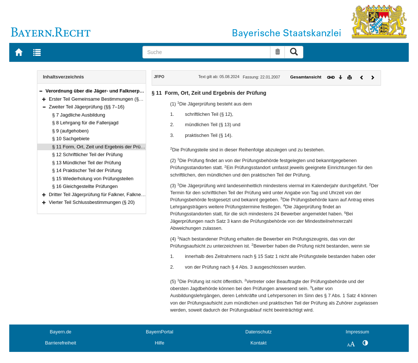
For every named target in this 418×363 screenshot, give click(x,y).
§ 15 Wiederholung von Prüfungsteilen (93, 178)
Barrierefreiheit (60, 343)
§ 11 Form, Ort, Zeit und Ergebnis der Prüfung (101, 146)
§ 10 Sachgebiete (71, 138)
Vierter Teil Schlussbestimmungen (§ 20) (92, 202)
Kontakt (258, 343)
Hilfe (159, 343)
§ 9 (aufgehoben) (70, 131)
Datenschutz (258, 332)
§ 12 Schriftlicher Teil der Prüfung (87, 154)
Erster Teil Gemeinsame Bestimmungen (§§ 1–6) (100, 99)
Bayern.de (60, 332)
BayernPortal (159, 332)
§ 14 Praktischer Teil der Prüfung (87, 170)
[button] (41, 91)
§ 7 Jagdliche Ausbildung (78, 115)
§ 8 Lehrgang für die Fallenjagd (85, 122)
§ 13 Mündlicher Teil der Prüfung (86, 162)
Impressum (357, 332)
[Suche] (206, 52)
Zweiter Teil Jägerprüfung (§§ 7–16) (86, 107)
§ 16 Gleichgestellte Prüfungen (85, 186)
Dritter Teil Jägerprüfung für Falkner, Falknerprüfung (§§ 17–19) (116, 194)
